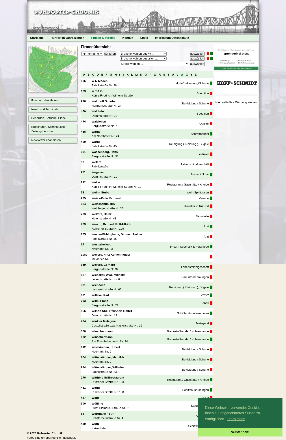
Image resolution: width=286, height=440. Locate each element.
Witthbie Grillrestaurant (108, 377)
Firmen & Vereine (103, 37)
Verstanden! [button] (240, 432)
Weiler (96, 182)
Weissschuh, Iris (103, 204)
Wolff (95, 397)
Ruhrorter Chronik (50, 433)
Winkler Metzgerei (104, 321)
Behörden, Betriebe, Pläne (48, 118)
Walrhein (98, 111)
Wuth (95, 423)
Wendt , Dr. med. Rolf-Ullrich (111, 224)
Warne (96, 131)
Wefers (96, 162)
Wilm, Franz (100, 301)
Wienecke (98, 285)
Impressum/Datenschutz (172, 37)
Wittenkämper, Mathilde (108, 357)
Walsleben (99, 121)
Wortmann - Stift (103, 413)
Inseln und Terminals (44, 109)
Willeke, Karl (100, 295)
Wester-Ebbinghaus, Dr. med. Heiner (117, 234)
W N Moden (100, 81)
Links (144, 37)
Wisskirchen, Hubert (106, 347)
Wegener (98, 172)
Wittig (96, 387)
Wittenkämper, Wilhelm (108, 367)
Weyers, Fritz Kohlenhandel (111, 254)
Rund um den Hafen (44, 100)
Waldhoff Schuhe (103, 101)
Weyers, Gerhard (103, 264)
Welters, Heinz (102, 214)
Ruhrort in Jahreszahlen (67, 37)
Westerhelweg (101, 244)
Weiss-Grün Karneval (106, 198)
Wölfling (97, 403)
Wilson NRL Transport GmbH (112, 311)
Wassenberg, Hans (105, 152)
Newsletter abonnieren (46, 140)
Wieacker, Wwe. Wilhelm (109, 275)
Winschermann (102, 331)
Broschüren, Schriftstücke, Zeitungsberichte (48, 129)
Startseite (37, 37)
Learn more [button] (236, 419)
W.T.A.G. (97, 91)
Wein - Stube (100, 192)
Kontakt (127, 37)
